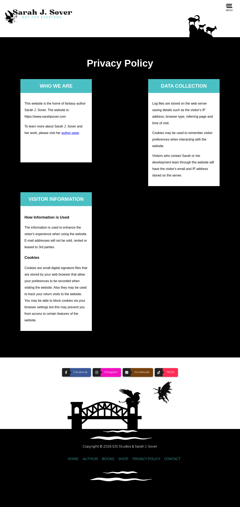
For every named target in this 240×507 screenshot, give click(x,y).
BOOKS (108, 459)
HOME (73, 459)
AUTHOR (90, 459)
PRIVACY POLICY (146, 459)
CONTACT (172, 459)
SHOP (123, 459)
